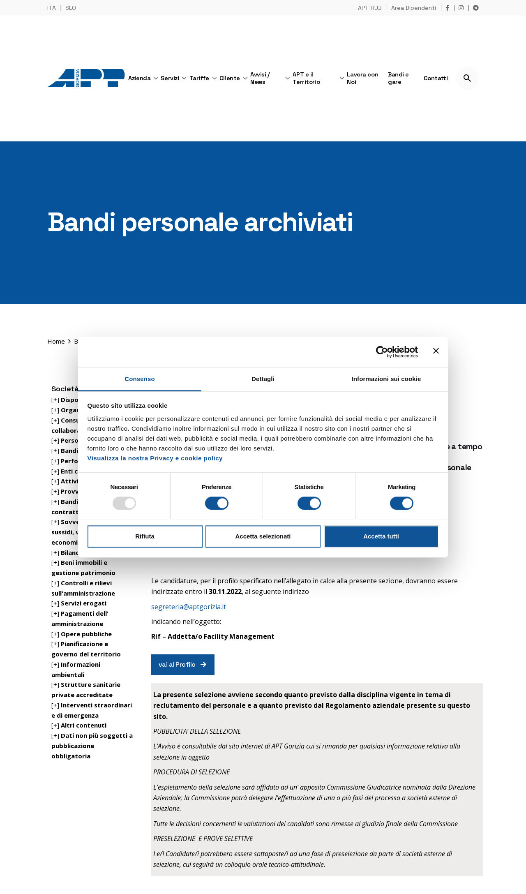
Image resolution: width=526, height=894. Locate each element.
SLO (70, 8)
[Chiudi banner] (436, 352)
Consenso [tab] (140, 378)
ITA (51, 8)
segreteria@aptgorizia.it (188, 606)
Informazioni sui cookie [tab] (386, 378)
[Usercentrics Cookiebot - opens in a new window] (382, 352)
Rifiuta (145, 536)
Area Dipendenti (413, 8)
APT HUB (370, 8)
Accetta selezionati (263, 536)
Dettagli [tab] (263, 378)
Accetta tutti (381, 536)
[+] (71, 440)
